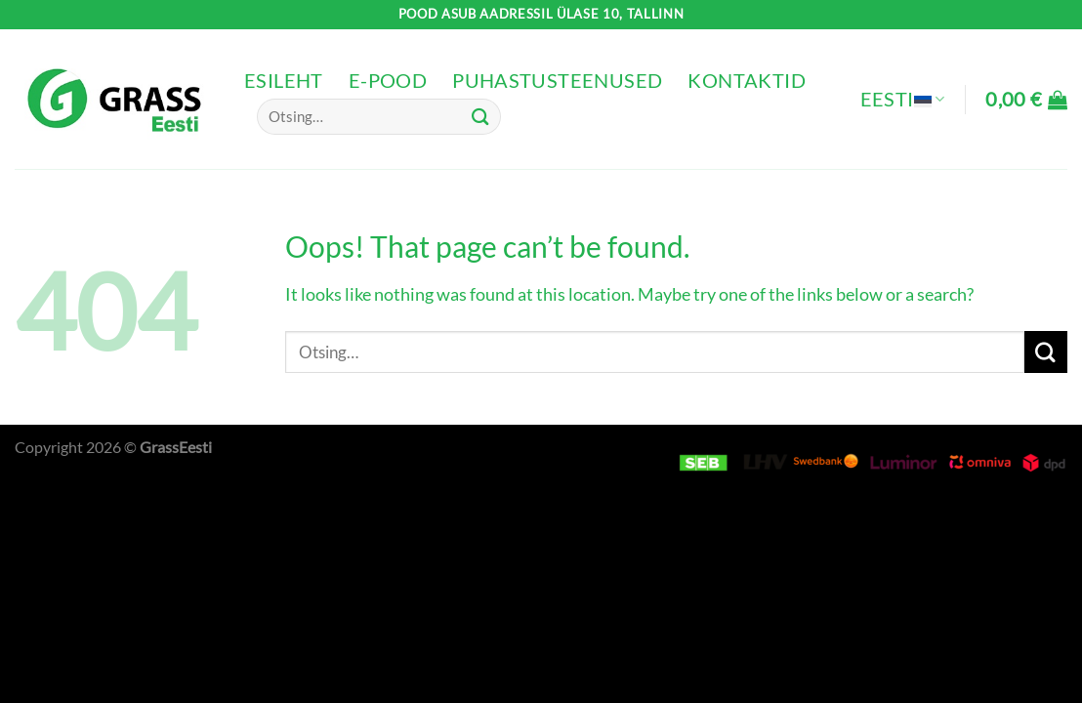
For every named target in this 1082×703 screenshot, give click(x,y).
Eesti (902, 99)
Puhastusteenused (557, 80)
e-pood (388, 80)
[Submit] (480, 117)
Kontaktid (746, 80)
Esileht (283, 80)
